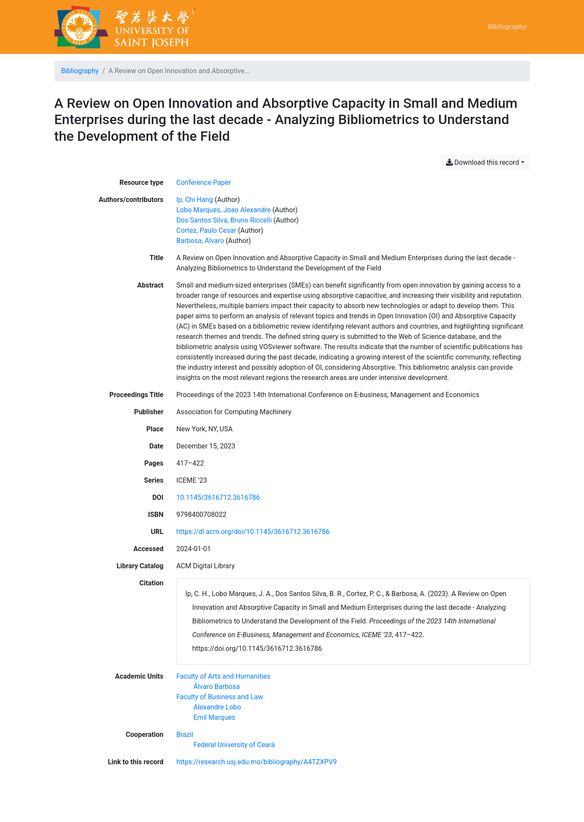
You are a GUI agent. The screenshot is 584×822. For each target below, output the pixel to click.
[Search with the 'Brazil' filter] (185, 734)
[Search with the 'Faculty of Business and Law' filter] (220, 697)
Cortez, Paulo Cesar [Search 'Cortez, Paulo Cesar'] (207, 230)
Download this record (482, 162)
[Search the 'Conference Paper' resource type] (204, 182)
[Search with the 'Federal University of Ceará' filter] (234, 745)
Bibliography (507, 27)
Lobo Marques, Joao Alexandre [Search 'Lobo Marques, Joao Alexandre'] (224, 210)
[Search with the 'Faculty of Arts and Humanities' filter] (224, 676)
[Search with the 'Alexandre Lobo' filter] (217, 707)
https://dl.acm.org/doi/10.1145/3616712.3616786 (253, 532)
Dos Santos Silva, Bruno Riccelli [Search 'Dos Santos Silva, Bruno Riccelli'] (224, 220)
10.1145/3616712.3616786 (218, 497)
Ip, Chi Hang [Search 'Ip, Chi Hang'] (195, 200)
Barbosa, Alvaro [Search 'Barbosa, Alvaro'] (200, 241)
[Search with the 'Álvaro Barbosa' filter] (217, 687)
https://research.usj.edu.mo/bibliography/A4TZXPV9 (257, 762)
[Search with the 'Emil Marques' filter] (214, 717)
